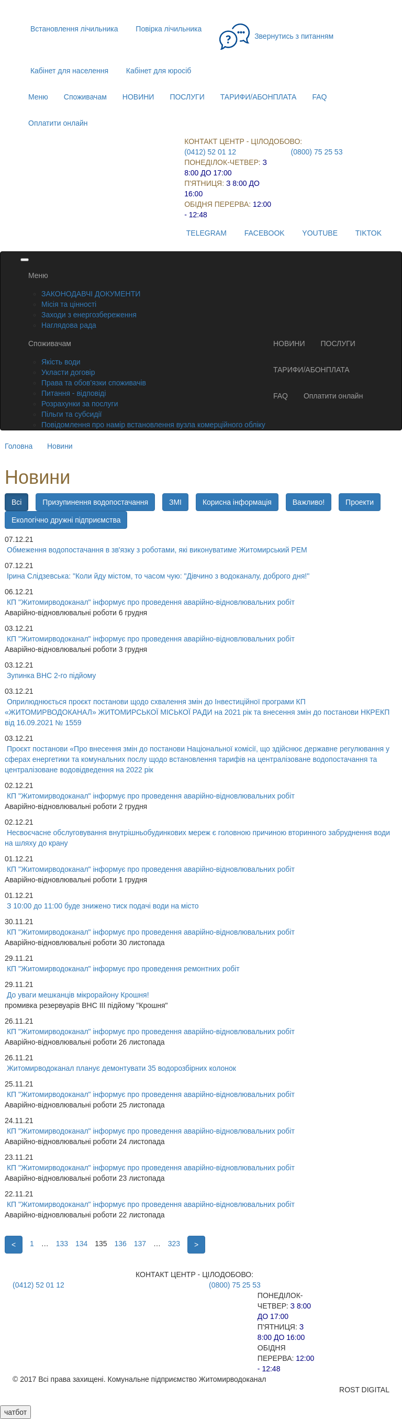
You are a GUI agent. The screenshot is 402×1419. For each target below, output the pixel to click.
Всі (16, 502)
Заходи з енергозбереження (89, 315)
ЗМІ (175, 502)
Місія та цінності (68, 304)
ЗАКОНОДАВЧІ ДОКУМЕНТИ (90, 294)
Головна (18, 446)
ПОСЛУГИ (187, 97)
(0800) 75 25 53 (317, 152)
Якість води (61, 362)
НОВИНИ (138, 97)
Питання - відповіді (73, 393)
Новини (60, 446)
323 (174, 1243)
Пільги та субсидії (71, 414)
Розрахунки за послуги (79, 404)
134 (81, 1243)
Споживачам (85, 97)
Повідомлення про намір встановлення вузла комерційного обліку (153, 424)
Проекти (359, 502)
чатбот (15, 1412)
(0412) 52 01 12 (210, 152)
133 (62, 1243)
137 (140, 1243)
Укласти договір (68, 372)
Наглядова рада (68, 325)
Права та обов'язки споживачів (93, 383)
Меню (38, 97)
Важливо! (309, 502)
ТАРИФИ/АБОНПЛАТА (258, 97)
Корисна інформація (237, 502)
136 (120, 1243)
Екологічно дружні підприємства (66, 520)
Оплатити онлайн (58, 123)
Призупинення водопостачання (95, 502)
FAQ (319, 97)
